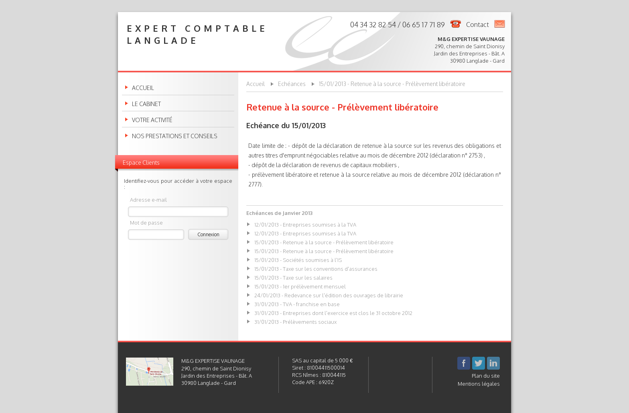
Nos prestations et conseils (174, 136)
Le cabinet (146, 104)
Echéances (292, 83)
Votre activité (152, 120)
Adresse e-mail (148, 199)
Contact (477, 24)
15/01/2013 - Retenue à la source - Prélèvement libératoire (392, 83)
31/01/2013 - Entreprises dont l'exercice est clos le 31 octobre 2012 (333, 313)
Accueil (143, 88)
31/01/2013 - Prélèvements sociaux (295, 322)
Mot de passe (146, 222)
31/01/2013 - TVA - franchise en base (297, 304)
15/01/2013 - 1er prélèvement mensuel (300, 286)
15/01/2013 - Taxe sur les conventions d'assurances (315, 269)
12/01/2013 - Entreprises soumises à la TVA (305, 224)
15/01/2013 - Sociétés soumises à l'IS (298, 260)
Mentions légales (479, 383)
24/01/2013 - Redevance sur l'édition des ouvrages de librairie (328, 295)
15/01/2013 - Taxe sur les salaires (293, 277)
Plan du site (486, 375)
